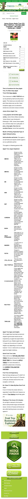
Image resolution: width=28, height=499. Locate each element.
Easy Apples (13, 93)
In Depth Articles (7, 485)
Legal (5, 488)
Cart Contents (15, 1)
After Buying (6, 483)
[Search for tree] (13, 13)
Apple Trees (15, 18)
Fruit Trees (8, 18)
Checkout (21, 1)
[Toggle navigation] (3, 13)
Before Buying (7, 480)
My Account (8, 1)
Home (3, 18)
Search (24, 13)
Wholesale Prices (7, 490)
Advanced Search (14, 16)
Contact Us (6, 493)
